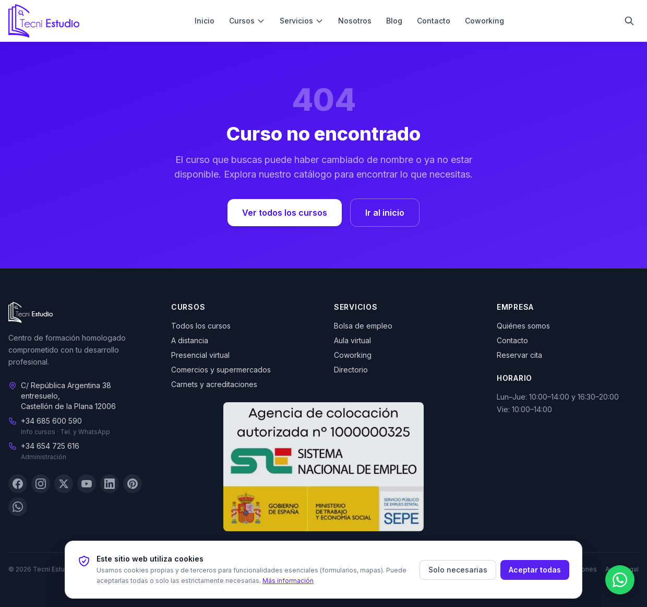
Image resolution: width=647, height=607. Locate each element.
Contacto (433, 20)
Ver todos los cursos (284, 212)
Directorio (351, 369)
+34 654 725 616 (50, 446)
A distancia (189, 340)
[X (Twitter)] (63, 484)
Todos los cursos (201, 325)
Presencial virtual (200, 355)
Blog (394, 20)
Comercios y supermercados (221, 369)
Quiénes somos (523, 325)
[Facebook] (17, 484)
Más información (288, 581)
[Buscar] (629, 20)
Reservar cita (519, 355)
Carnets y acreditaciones (214, 384)
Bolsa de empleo (363, 325)
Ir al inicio (384, 212)
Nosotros (355, 20)
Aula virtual (352, 340)
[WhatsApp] (17, 507)
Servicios (302, 20)
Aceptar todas (535, 569)
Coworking (484, 20)
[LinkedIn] (109, 484)
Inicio (204, 20)
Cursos (247, 20)
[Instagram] (40, 484)
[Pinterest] (132, 484)
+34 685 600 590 (51, 421)
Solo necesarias (457, 569)
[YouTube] (86, 484)
